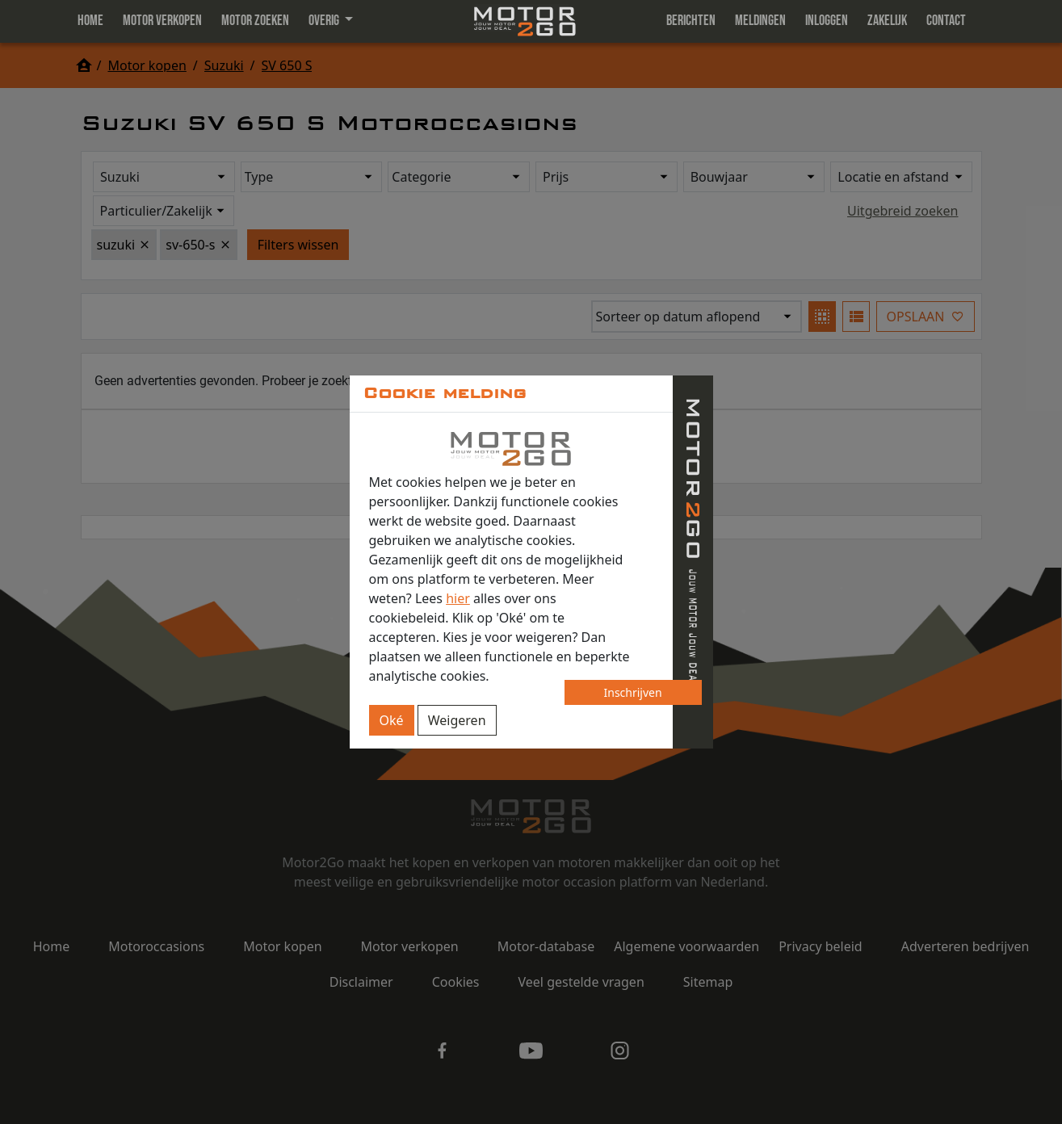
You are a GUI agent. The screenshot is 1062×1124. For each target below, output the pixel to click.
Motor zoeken (255, 20)
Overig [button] (325, 20)
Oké (392, 720)
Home (90, 20)
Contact (946, 20)
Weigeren (457, 720)
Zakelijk (887, 20)
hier (458, 598)
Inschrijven (633, 692)
